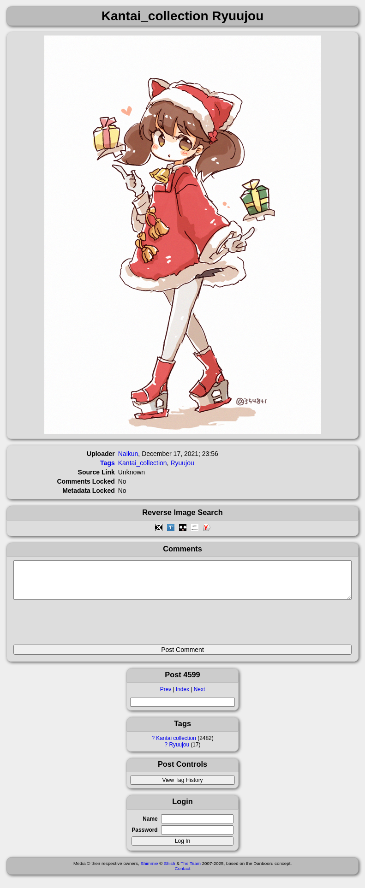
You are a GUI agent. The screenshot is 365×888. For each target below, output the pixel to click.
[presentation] (83, 626)
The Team (191, 870)
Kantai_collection (142, 463)
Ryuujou (179, 751)
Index (182, 696)
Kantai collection (176, 745)
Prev (165, 696)
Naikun (128, 453)
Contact (183, 875)
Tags (107, 463)
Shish (169, 870)
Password (144, 837)
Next (199, 696)
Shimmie (149, 870)
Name (150, 826)
